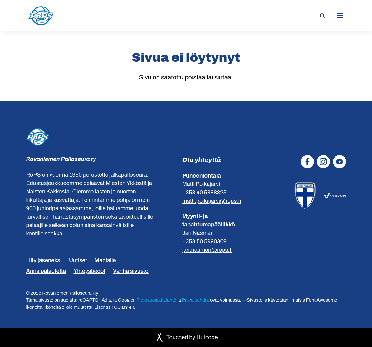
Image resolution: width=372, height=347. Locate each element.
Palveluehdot (195, 299)
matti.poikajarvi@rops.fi (211, 201)
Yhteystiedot (89, 271)
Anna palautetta (46, 271)
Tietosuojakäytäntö (156, 299)
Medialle (105, 260)
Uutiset (78, 260)
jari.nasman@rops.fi (207, 250)
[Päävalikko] (340, 16)
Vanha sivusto (131, 271)
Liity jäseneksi (43, 260)
